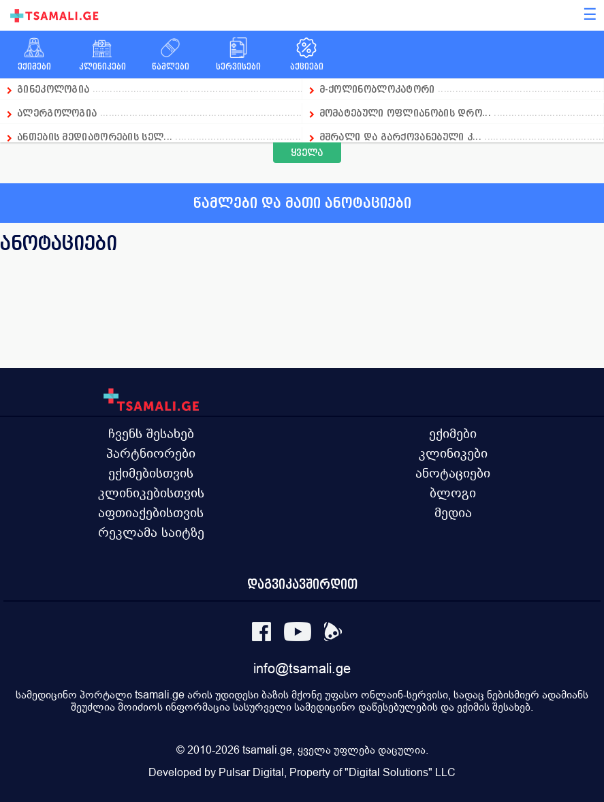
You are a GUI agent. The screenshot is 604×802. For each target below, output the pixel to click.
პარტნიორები (150, 453)
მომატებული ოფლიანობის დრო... (405, 113)
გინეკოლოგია (53, 89)
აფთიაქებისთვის (151, 512)
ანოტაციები (452, 472)
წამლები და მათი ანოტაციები (302, 203)
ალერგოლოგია (58, 113)
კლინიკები (453, 453)
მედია (453, 512)
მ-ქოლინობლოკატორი (377, 89)
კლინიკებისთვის (151, 492)
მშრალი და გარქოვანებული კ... (400, 137)
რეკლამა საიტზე (151, 532)
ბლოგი (453, 492)
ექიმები (453, 433)
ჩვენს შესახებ (151, 433)
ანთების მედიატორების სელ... (94, 137)
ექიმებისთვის (150, 472)
